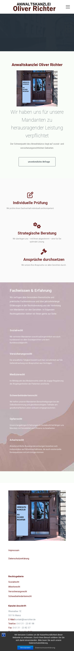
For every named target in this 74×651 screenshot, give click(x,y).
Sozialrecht (13, 582)
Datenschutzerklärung (18, 558)
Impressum (13, 550)
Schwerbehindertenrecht (20, 596)
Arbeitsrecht (14, 586)
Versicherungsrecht (17, 591)
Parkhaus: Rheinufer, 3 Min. (21, 631)
